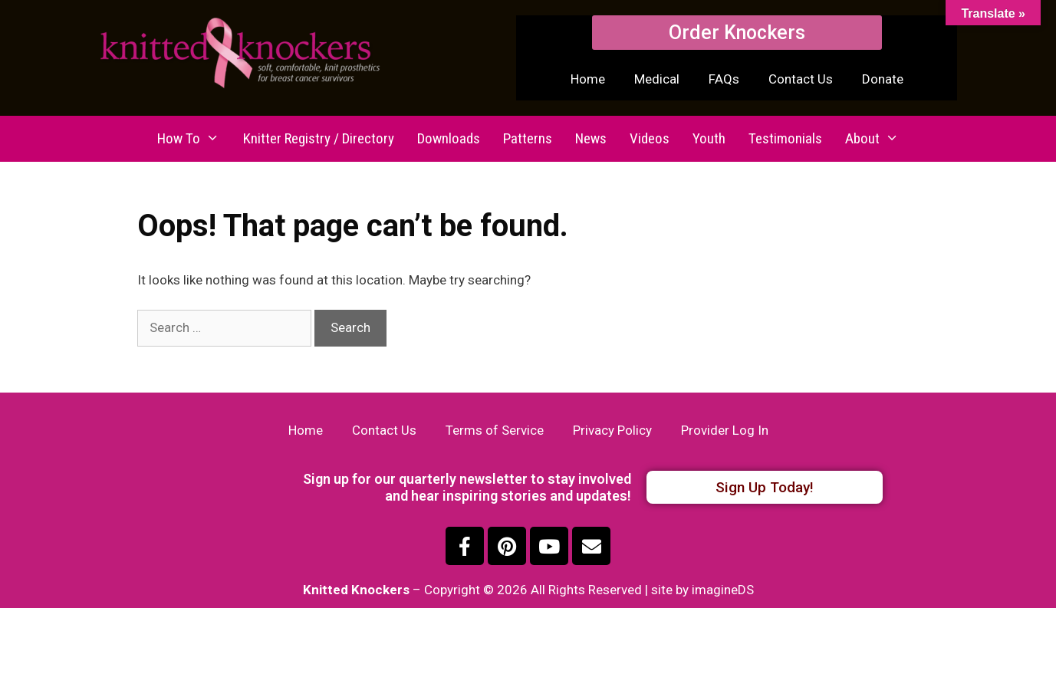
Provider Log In (724, 430)
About (877, 139)
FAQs (724, 79)
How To (194, 139)
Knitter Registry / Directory (318, 138)
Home (588, 79)
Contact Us (800, 79)
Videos (649, 138)
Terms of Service (495, 430)
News (591, 138)
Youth (708, 138)
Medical (656, 79)
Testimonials (785, 138)
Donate (882, 79)
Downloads (448, 138)
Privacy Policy (612, 430)
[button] (737, 32)
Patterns (527, 138)
